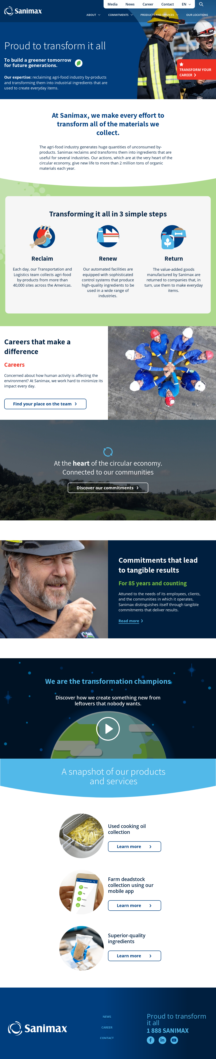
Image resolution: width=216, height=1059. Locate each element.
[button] (187, 4)
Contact (107, 1038)
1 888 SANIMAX (168, 1030)
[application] (189, 4)
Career (106, 1027)
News (107, 1017)
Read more (129, 620)
